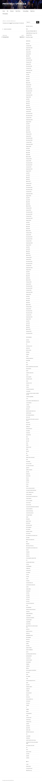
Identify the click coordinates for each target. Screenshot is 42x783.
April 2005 (28, 228)
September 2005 (29, 218)
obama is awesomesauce (30, 609)
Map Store (33, 11)
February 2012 (28, 62)
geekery (27, 467)
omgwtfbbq (28, 621)
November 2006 (29, 189)
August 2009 (28, 121)
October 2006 (28, 191)
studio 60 (28, 688)
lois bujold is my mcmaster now (31, 547)
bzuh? (27, 370)
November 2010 (29, 90)
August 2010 (28, 97)
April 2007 (28, 179)
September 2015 (29, 47)
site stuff (28, 672)
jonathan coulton (29, 531)
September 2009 (29, 119)
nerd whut (28, 597)
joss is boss (28, 533)
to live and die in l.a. (29, 699)
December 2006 (29, 187)
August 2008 (28, 146)
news (27, 605)
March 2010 (28, 107)
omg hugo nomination (30, 617)
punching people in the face (31, 653)
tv (26, 707)
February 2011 (28, 84)
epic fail (27, 438)
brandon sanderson (29, 358)
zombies (27, 757)
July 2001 (27, 321)
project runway (29, 647)
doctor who (28, 424)
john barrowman (29, 525)
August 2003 (28, 269)
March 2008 (28, 156)
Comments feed (29, 768)
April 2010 (28, 105)
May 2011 (27, 78)
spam (27, 682)
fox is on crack (28, 463)
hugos (27, 486)
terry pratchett (29, 692)
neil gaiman (28, 590)
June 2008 (28, 150)
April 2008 (28, 154)
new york (27, 601)
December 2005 (29, 212)
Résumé (12, 11)
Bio (7, 11)
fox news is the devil (30, 465)
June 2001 (28, 323)
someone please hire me (30, 680)
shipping (27, 664)
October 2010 (28, 92)
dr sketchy (28, 432)
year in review (28, 751)
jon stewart (28, 529)
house (27, 484)
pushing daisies (29, 655)
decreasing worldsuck (30, 415)
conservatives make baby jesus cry (32, 400)
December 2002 (29, 286)
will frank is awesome (30, 731)
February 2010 (28, 109)
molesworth (28, 570)
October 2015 (28, 45)
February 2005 (29, 232)
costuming (28, 406)
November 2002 (29, 288)
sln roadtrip (28, 676)
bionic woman (28, 350)
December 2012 (29, 60)
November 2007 (29, 164)
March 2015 (28, 49)
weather (27, 723)
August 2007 (28, 171)
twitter (27, 711)
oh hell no (28, 611)
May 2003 (28, 275)
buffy (27, 364)
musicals (27, 580)
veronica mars (28, 717)
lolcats (27, 549)
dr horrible (28, 430)
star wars (28, 684)
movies (27, 574)
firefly (27, 455)
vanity (27, 715)
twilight (27, 709)
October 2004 (28, 240)
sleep (27, 674)
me (26, 560)
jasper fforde (28, 521)
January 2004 (28, 259)
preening (27, 645)
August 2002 (28, 294)
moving (27, 576)
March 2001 (28, 329)
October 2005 (28, 216)
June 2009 (28, 125)
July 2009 (28, 123)
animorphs (28, 341)
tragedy (27, 705)
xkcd (27, 749)
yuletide (27, 755)
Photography (5, 13)
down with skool (29, 428)
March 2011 (28, 82)
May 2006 (28, 201)
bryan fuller (28, 360)
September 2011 (29, 70)
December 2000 (29, 333)
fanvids (27, 451)
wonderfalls (28, 736)
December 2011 (29, 66)
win (26, 733)
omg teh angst (29, 619)
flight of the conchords (30, 457)
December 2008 (29, 138)
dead (11, 23)
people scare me (29, 631)
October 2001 (28, 314)
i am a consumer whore (30, 488)
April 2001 (28, 327)
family (27, 445)
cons (27, 398)
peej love (27, 629)
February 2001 (28, 331)
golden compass (29, 469)
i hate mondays (29, 494)
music (27, 578)
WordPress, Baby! (29, 37)
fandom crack (28, 447)
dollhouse (28, 426)
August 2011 (28, 72)
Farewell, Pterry (29, 35)
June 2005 (28, 224)
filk (26, 453)
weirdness (28, 725)
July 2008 (28, 148)
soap (27, 678)
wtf (26, 747)
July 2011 (27, 74)
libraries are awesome (30, 539)
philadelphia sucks (29, 635)
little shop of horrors (30, 545)
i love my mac (28, 504)
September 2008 (29, 144)
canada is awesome (29, 372)
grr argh (27, 471)
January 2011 (28, 86)
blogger (27, 354)
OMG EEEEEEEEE (29, 613)
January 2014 (28, 53)
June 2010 (28, 101)
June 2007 (28, 175)
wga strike (28, 727)
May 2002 (28, 300)
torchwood (28, 701)
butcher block (28, 368)
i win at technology (29, 510)
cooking (27, 404)
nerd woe (28, 599)
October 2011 (28, 68)
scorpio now (28, 657)
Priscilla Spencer (14, 4)
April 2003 (28, 277)
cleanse (27, 385)
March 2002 (28, 304)
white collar (28, 729)
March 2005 (28, 230)
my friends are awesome (30, 584)
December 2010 (29, 88)
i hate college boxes (29, 492)
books (27, 356)
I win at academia (29, 508)
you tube (27, 753)
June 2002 (28, 298)
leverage (27, 537)
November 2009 (29, 115)
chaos (27, 374)
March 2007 (28, 181)
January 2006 (28, 210)
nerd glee (28, 595)
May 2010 (28, 103)
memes (27, 564)
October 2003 (28, 265)
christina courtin (29, 378)
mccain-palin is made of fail (31, 558)
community (28, 391)
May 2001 (28, 325)
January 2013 (28, 58)
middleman (28, 568)
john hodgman (28, 527)
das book (27, 408)
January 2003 (28, 284)
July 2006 (28, 197)
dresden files (28, 434)
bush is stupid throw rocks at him (32, 366)
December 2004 (29, 236)
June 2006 (28, 199)
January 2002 (28, 308)
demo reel (28, 417)
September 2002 (29, 292)
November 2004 (29, 238)
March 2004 (28, 255)
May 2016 (28, 43)
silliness (27, 668)
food (27, 459)
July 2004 (28, 247)
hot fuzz (27, 482)
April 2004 (28, 253)
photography (28, 637)
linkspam (27, 543)
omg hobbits (28, 615)
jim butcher (28, 523)
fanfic (27, 449)
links (27, 541)
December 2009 (29, 113)
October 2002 (28, 290)
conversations (28, 402)
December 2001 (29, 310)
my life (27, 586)
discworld (28, 422)
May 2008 (28, 152)
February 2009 (29, 134)
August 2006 (28, 195)
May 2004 (28, 251)
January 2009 (28, 136)
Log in (27, 764)
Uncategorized (7, 29)
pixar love (28, 639)
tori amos (28, 703)
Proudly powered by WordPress (8, 780)
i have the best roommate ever (32, 496)
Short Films (18, 11)
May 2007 (28, 177)
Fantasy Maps (25, 11)
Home (4, 11)
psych (27, 651)
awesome (28, 348)
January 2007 (28, 185)
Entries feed (28, 766)
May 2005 (28, 226)
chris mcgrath (28, 376)
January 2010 (28, 111)
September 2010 (29, 95)
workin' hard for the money (31, 740)
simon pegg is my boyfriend (31, 670)
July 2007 (28, 173)
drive (27, 436)
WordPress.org (29, 770)
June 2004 (28, 249)
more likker (28, 572)
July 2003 (28, 271)
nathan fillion (28, 588)
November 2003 (29, 263)
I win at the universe (29, 512)
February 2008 (29, 158)
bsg (27, 362)
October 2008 (28, 142)
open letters (28, 623)
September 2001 (29, 316)
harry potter (28, 475)
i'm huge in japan (29, 514)
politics (27, 643)
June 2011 (28, 76)
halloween (28, 473)
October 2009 (28, 117)
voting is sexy (28, 721)
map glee (28, 551)
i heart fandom (28, 498)
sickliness (28, 666)
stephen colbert (29, 686)
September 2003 (29, 267)
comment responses (30, 389)
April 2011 (28, 80)
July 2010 (27, 99)
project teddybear (29, 649)
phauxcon (28, 633)
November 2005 (29, 214)
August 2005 (28, 220)
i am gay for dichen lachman (31, 490)
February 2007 (28, 183)
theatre (27, 694)
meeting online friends (30, 562)
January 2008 (28, 160)
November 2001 (29, 312)
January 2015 (28, 51)
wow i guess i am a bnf (30, 745)
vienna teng (28, 719)
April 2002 (28, 302)
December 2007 (29, 162)
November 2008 (29, 140)
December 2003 (29, 261)
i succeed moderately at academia (32, 506)
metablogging (28, 566)
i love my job (28, 502)
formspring (28, 461)
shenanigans (28, 662)
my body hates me (29, 582)
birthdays (27, 352)
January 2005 (28, 234)
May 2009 (28, 127)
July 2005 (28, 222)
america (27, 339)
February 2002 (28, 306)
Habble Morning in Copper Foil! (31, 33)
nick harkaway (28, 607)
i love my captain (29, 500)
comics (27, 387)
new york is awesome (30, 603)
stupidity (27, 690)
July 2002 (28, 296)
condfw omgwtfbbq (29, 396)
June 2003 (28, 273)
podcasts (28, 641)
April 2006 (28, 203)
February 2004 (29, 257)
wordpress (28, 738)
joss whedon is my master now (31, 535)
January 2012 (28, 64)
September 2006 (29, 193)
